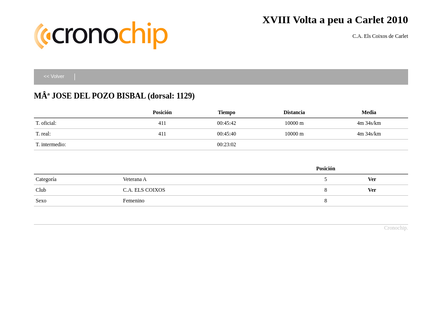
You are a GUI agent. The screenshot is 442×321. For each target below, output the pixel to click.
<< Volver (54, 76)
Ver (372, 179)
